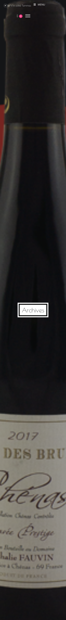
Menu (39, 4)
